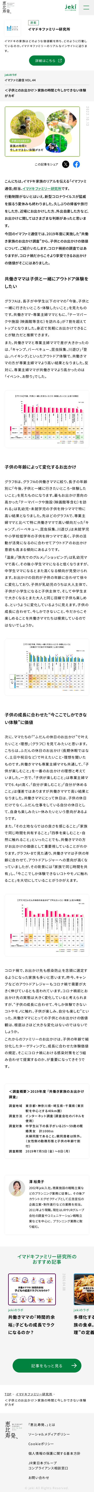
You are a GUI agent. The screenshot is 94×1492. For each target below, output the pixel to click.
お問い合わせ (38, 1477)
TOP (8, 1394)
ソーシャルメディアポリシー (49, 1434)
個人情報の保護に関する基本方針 (54, 1453)
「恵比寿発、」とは (41, 1424)
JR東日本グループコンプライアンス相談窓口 (54, 1465)
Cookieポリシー (41, 1443)
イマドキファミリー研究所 (42, 188)
